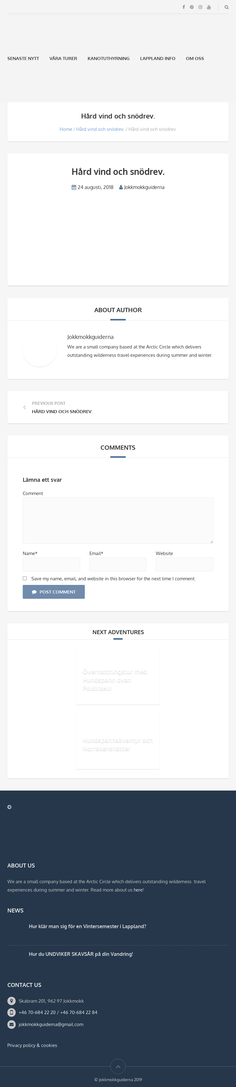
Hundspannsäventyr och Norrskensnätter (118, 744)
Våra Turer (63, 58)
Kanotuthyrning (109, 58)
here (138, 890)
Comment (33, 493)
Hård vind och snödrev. (100, 129)
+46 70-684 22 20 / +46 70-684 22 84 (58, 1012)
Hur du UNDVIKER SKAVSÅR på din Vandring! (81, 954)
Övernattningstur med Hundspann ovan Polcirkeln (115, 679)
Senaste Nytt (23, 58)
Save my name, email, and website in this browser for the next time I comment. (113, 579)
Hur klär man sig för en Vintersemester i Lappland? (87, 926)
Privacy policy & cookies (32, 1045)
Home (66, 129)
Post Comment (54, 592)
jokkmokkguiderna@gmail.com (51, 1024)
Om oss (195, 58)
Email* (96, 553)
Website (164, 553)
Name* (30, 553)
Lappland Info (157, 58)
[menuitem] (10, 87)
